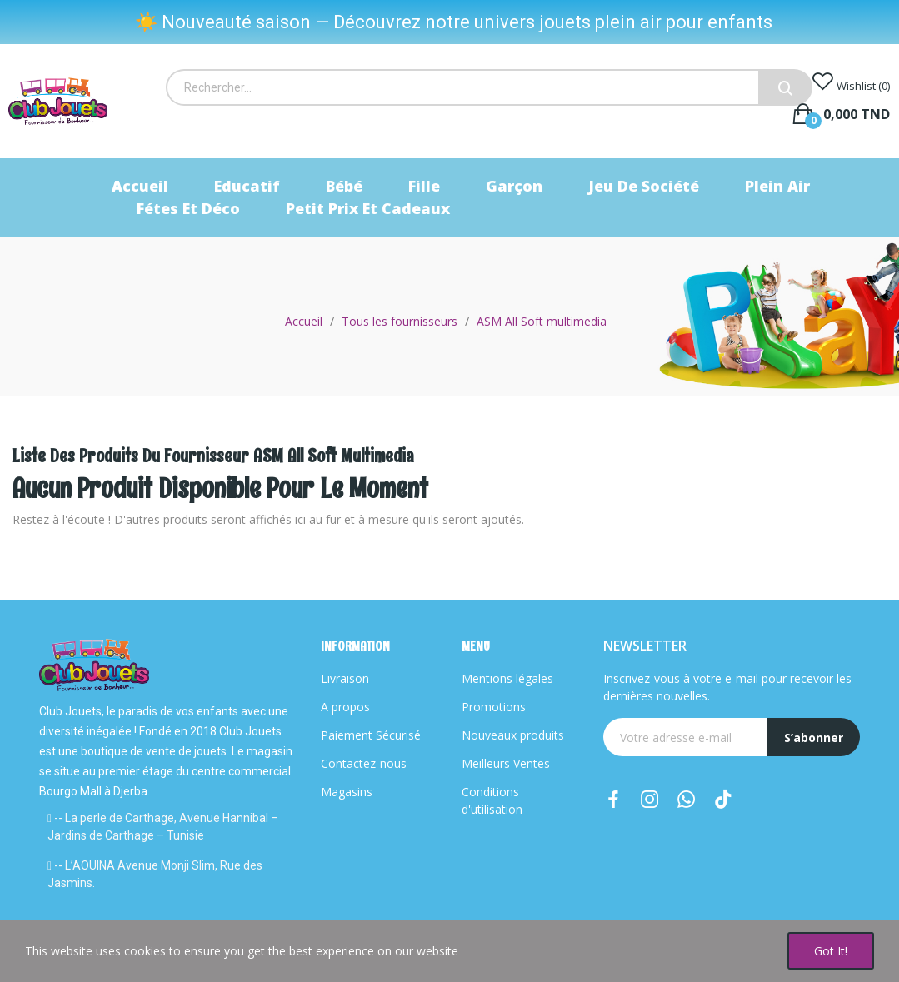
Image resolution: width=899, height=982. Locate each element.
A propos (345, 707)
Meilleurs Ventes (506, 763)
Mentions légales (507, 678)
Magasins (346, 792)
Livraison (345, 678)
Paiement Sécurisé (371, 735)
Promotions (494, 707)
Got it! (830, 951)
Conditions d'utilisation (492, 800)
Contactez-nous (364, 763)
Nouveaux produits (513, 735)
